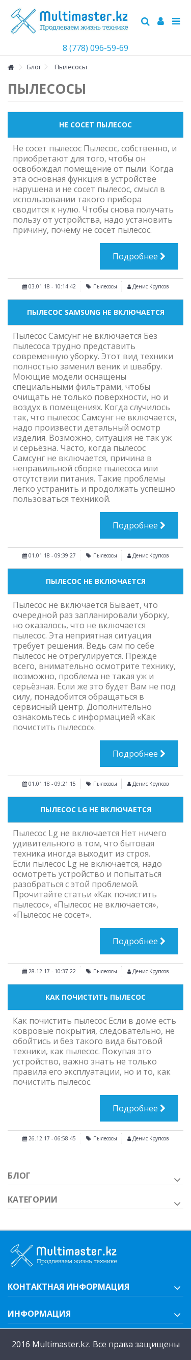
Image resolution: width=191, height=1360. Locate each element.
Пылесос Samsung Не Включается (96, 312)
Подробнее (139, 256)
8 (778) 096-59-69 (95, 48)
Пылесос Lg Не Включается (95, 809)
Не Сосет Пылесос (95, 124)
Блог (19, 1175)
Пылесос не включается (96, 581)
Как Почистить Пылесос (95, 997)
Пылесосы (105, 286)
